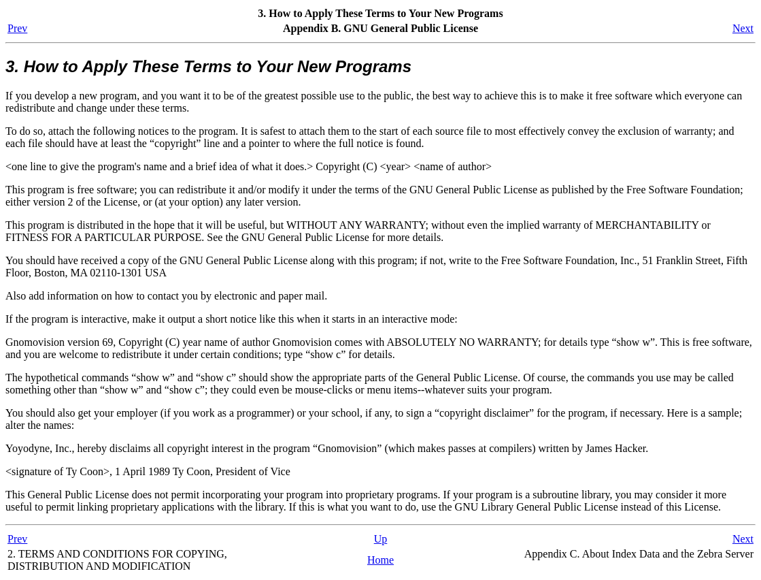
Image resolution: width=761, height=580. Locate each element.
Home (380, 560)
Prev (17, 28)
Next (743, 28)
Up (381, 539)
